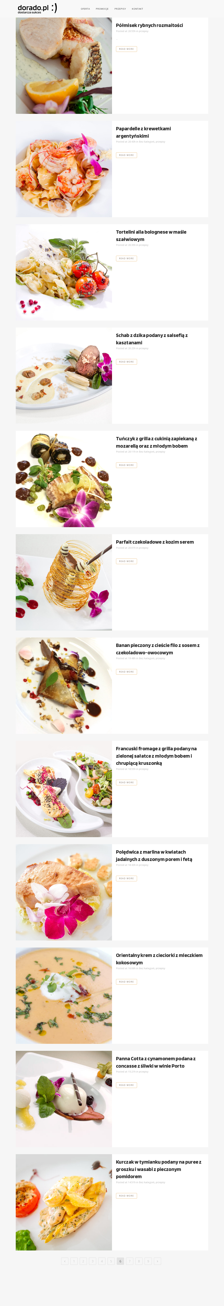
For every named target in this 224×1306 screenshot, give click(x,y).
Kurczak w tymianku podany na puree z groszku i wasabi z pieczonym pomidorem (159, 1169)
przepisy (143, 31)
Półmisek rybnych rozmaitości (149, 25)
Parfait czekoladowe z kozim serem (155, 542)
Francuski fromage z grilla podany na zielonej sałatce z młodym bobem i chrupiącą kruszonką (156, 755)
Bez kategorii (146, 141)
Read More (126, 48)
